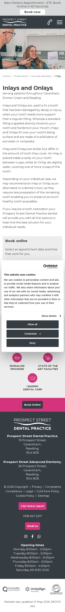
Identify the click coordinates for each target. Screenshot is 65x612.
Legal (29, 491)
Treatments (21, 76)
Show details (49, 315)
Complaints (53, 486)
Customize (33, 333)
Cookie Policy (25, 495)
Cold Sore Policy (48, 491)
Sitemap (43, 495)
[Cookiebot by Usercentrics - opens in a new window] (43, 266)
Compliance (14, 491)
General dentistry (41, 76)
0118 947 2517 (32, 516)
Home (7, 76)
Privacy (37, 486)
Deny (32, 342)
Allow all (32, 324)
